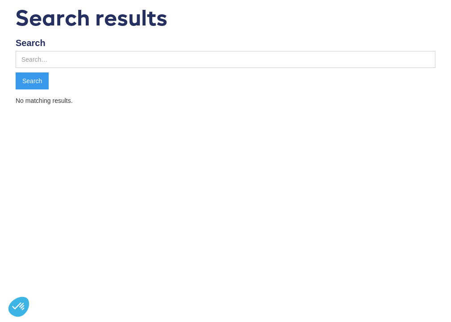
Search (31, 43)
